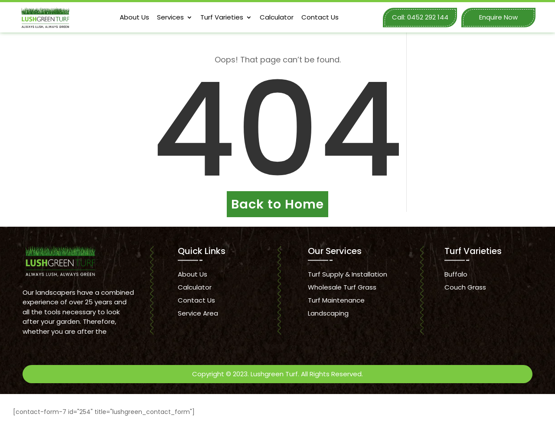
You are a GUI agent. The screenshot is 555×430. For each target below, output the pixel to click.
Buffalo (455, 274)
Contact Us (320, 17)
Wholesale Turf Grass (342, 287)
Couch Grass (465, 287)
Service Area (198, 313)
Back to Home (277, 204)
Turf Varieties (221, 17)
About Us (134, 17)
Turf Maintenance (336, 300)
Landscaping (328, 313)
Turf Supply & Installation (347, 274)
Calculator (277, 17)
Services (170, 17)
